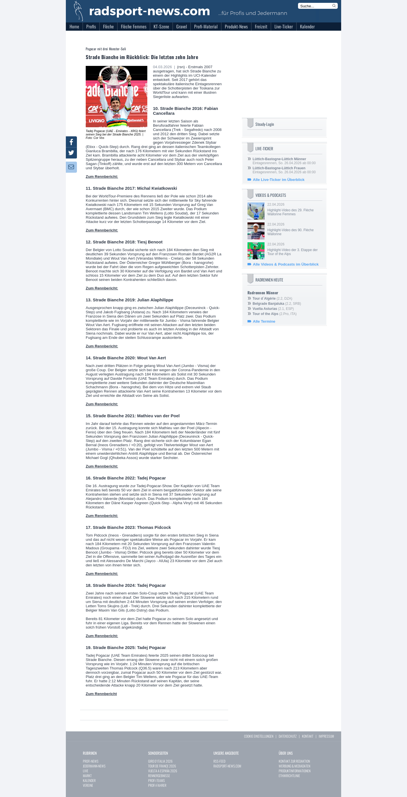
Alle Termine (264, 321)
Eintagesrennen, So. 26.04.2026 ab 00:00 (284, 161)
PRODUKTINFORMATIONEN (295, 770)
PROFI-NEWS (90, 761)
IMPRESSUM (326, 736)
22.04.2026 (294, 209)
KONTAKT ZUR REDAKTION (294, 761)
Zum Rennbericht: (102, 176)
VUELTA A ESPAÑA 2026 (162, 770)
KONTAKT (307, 736)
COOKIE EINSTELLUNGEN (258, 736)
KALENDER (89, 780)
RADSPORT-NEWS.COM (227, 765)
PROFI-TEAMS (156, 780)
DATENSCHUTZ (288, 736)
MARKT (87, 775)
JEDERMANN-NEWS (94, 765)
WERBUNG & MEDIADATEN (294, 765)
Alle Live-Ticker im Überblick (279, 180)
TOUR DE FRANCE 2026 (162, 765)
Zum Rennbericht (101, 694)
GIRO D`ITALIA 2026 (160, 761)
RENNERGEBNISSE (159, 775)
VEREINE (88, 785)
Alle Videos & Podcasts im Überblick (286, 264)
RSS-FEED (219, 761)
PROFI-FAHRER (157, 785)
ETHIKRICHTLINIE (289, 775)
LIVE (85, 770)
